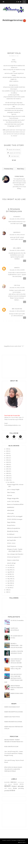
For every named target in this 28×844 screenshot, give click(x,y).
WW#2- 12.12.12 (11, 543)
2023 (7, 455)
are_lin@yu (17, 248)
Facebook (7, 437)
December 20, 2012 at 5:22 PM (17, 287)
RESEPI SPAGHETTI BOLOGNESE (13, 712)
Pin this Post (15, 156)
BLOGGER (6, 782)
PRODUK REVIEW (19, 784)
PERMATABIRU (19, 176)
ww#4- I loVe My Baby (13, 501)
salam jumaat (10, 510)
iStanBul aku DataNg (12, 531)
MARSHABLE (10, 507)
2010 (7, 592)
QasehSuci (17, 232)
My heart (9, 495)
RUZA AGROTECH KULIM (11, 746)
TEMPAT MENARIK (17, 786)
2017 (7, 469)
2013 (7, 478)
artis (5, 788)
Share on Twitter (15, 152)
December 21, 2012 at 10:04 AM (16, 311)
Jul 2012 (9, 574)
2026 (7, 449)
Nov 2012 (9, 565)
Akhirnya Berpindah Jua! (13, 528)
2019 (7, 464)
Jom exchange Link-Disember (15, 554)
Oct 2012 (9, 567)
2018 (7, 466)
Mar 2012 (9, 583)
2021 (7, 460)
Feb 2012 (9, 585)
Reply (25, 225)
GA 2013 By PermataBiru (17, 620)
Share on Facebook (14, 149)
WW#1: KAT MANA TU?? (13, 557)
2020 (7, 462)
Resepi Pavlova (11, 525)
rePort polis (10, 513)
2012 (7, 480)
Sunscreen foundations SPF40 (15, 504)
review (12, 790)
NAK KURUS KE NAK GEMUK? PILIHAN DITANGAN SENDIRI (16, 661)
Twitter (14, 437)
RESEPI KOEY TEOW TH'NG (12, 716)
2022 (7, 458)
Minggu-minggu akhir (13, 498)
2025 (7, 451)
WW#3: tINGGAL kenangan (14, 519)
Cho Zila (17, 285)
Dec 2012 (9, 482)
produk (6, 790)
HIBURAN (13, 782)
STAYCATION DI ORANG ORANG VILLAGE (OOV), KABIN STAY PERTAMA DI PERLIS (13, 769)
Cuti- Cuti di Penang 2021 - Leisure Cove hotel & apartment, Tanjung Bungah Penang (13, 753)
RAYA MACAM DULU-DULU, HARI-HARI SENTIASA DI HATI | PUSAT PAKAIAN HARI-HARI (13, 678)
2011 (7, 590)
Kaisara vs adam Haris (13, 560)
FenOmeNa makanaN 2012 (14, 537)
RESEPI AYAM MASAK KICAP (12, 707)
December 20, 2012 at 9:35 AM (17, 219)
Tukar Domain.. (11, 492)
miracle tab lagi (11, 563)
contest (10, 788)
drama (15, 788)
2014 (7, 475)
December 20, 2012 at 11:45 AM (17, 234)
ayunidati (17, 216)
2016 (7, 471)
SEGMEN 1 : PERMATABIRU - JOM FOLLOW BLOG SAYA (16, 645)
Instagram (20, 437)
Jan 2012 (9, 587)
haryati (17, 267)
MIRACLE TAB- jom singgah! (14, 516)
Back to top (22, 842)
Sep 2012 (9, 569)
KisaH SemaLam (11, 546)
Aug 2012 (9, 572)
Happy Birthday (11, 522)
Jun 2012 (9, 576)
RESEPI (7, 786)
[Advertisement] (14, 37)
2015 (7, 473)
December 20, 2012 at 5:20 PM (17, 270)
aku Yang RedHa (11, 540)
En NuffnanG (10, 534)
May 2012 (10, 578)
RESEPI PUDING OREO (17, 693)
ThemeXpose (14, 840)
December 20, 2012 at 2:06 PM (17, 250)
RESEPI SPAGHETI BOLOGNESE (13, 721)
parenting (21, 788)
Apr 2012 (9, 581)
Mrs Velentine (17, 308)
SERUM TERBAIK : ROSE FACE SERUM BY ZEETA (17, 687)
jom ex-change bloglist (13, 489)
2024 (7, 453)
